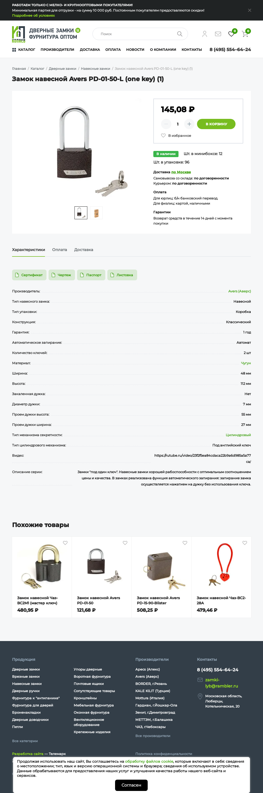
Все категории (25, 741)
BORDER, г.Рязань (151, 684)
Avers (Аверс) (239, 291)
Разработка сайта (27, 754)
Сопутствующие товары (94, 691)
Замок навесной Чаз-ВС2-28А (221, 600)
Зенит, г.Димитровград (155, 712)
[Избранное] (231, 34)
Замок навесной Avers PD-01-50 (98, 600)
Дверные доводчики (30, 720)
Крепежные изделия (92, 732)
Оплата (113, 49)
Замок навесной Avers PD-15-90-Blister (158, 600)
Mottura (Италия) (149, 698)
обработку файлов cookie (149, 761)
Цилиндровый (238, 435)
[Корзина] (245, 34)
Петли (17, 727)
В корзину (216, 124)
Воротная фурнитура (92, 676)
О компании (163, 49)
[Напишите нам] (218, 34)
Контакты (192, 49)
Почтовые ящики (89, 684)
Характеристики (28, 249)
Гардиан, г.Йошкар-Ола (156, 705)
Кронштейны (85, 698)
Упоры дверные (88, 669)
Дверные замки (26, 669)
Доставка (90, 49)
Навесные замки (27, 684)
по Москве (181, 172)
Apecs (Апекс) (147, 669)
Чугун (246, 363)
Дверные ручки (26, 691)
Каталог (26, 49)
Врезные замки (26, 676)
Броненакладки (26, 712)
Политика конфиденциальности (163, 754)
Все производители (152, 736)
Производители (57, 49)
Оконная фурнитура (91, 712)
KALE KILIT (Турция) (152, 691)
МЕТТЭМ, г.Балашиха (154, 720)
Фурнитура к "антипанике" (36, 698)
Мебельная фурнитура (94, 705)
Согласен (131, 785)
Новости (135, 49)
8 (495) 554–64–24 (230, 49)
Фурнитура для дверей (32, 705)
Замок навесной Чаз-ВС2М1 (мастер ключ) (37, 600)
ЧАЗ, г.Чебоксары (150, 727)
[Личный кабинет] (205, 34)
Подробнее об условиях (33, 15)
